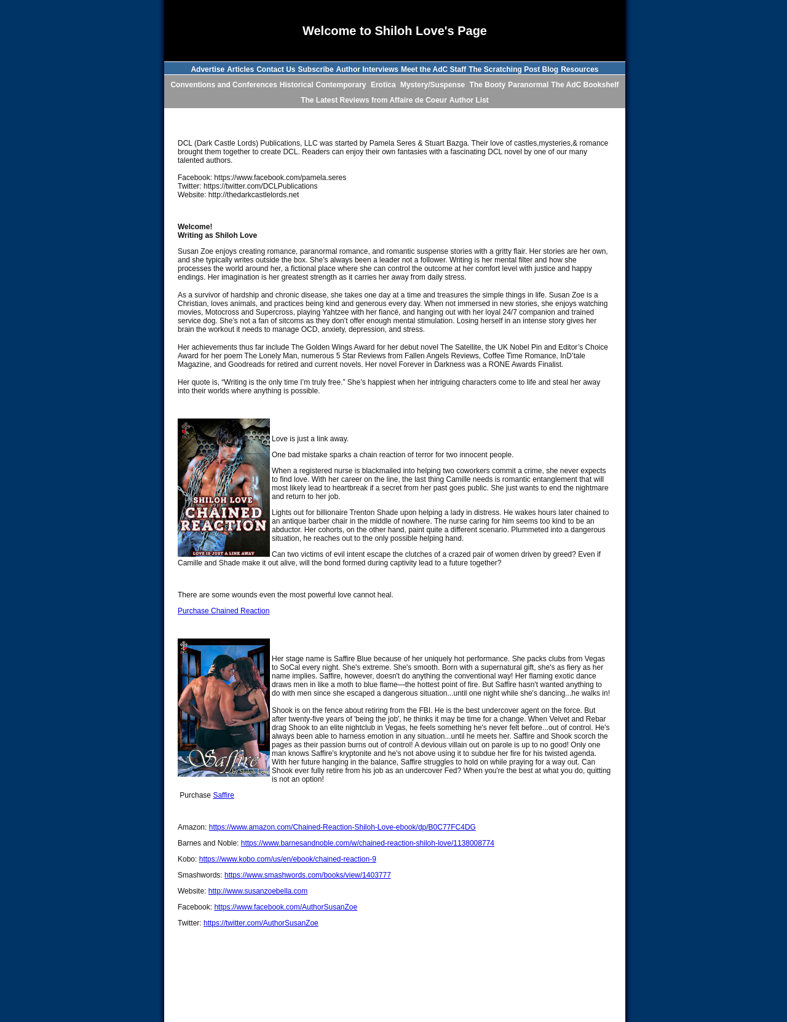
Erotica (384, 85)
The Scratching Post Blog (513, 69)
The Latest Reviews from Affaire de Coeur (374, 100)
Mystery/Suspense (433, 85)
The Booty (488, 85)
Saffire (223, 795)
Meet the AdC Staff (433, 69)
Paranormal (528, 85)
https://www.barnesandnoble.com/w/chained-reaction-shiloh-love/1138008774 (367, 843)
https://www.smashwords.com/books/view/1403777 (307, 875)
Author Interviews (367, 69)
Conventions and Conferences (223, 85)
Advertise (207, 69)
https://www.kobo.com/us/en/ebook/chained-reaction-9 (287, 859)
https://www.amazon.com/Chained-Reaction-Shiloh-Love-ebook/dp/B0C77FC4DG (342, 827)
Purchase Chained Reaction (223, 611)
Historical (297, 85)
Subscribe (316, 69)
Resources (579, 69)
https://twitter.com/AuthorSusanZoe (261, 923)
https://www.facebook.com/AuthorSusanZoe (285, 907)
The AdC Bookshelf (585, 85)
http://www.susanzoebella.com (257, 891)
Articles (240, 69)
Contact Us (275, 69)
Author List (469, 100)
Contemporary (342, 85)
